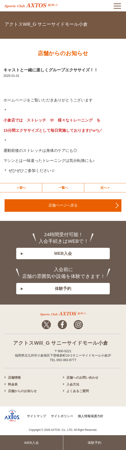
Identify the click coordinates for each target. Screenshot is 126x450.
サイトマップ (36, 416)
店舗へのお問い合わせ (82, 377)
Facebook (62, 324)
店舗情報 (14, 377)
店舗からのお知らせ (22, 391)
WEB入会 (63, 253)
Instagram (78, 324)
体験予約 (63, 288)
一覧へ (63, 187)
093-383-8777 (116, 23)
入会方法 (72, 384)
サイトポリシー (62, 416)
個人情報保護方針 (90, 416)
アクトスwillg (63, 314)
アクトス (31, 5)
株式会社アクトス (12, 415)
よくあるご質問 (77, 391)
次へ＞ (105, 187)
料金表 (13, 384)
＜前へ (21, 187)
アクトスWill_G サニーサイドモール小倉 (46, 24)
